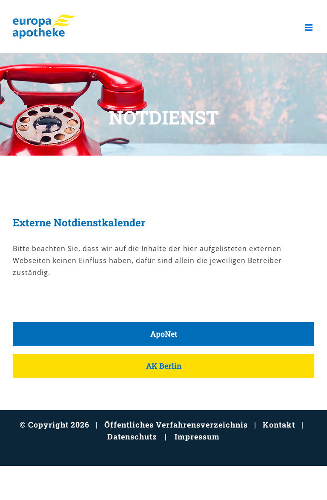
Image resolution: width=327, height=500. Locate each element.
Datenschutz (132, 436)
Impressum (197, 436)
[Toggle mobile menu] (309, 27)
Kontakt (279, 424)
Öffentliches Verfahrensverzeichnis (176, 424)
